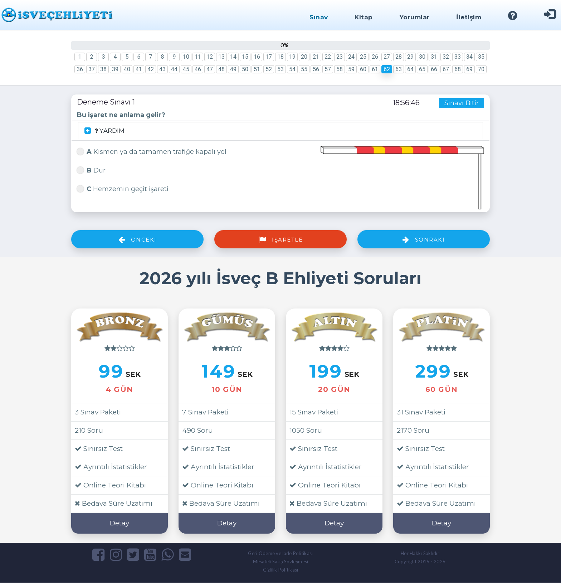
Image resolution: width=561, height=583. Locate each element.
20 (304, 56)
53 (280, 69)
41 (139, 69)
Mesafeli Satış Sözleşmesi (280, 562)
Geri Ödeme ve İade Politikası (280, 554)
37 (91, 69)
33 (457, 56)
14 (233, 56)
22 (328, 56)
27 (387, 56)
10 (186, 56)
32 (446, 56)
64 (410, 69)
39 (115, 69)
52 (268, 69)
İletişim (468, 17)
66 (434, 69)
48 (221, 69)
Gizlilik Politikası (280, 570)
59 (351, 69)
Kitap (364, 17)
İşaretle (280, 240)
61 (375, 69)
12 (209, 56)
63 (398, 69)
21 (316, 56)
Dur (91, 170)
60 (363, 69)
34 (469, 56)
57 (328, 69)
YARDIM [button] (105, 131)
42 (150, 69)
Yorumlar (414, 17)
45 (186, 69)
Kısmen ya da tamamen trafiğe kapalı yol (151, 151)
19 (292, 56)
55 (304, 69)
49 (233, 69)
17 (268, 56)
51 (257, 69)
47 (209, 69)
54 (292, 69)
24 (351, 56)
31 (434, 56)
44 (174, 69)
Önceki (137, 240)
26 (375, 56)
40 (127, 69)
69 (469, 69)
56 (316, 69)
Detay (119, 523)
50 (245, 69)
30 (422, 56)
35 (481, 56)
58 (339, 69)
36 (80, 69)
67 (446, 69)
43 (162, 69)
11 (198, 56)
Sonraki (424, 240)
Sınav (318, 17)
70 (481, 69)
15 (245, 56)
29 (410, 56)
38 (103, 69)
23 (339, 56)
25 (363, 56)
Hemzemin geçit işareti (123, 188)
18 (280, 56)
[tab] (280, 130)
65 (422, 69)
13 (221, 56)
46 (198, 69)
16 (257, 56)
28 (398, 56)
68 (457, 69)
